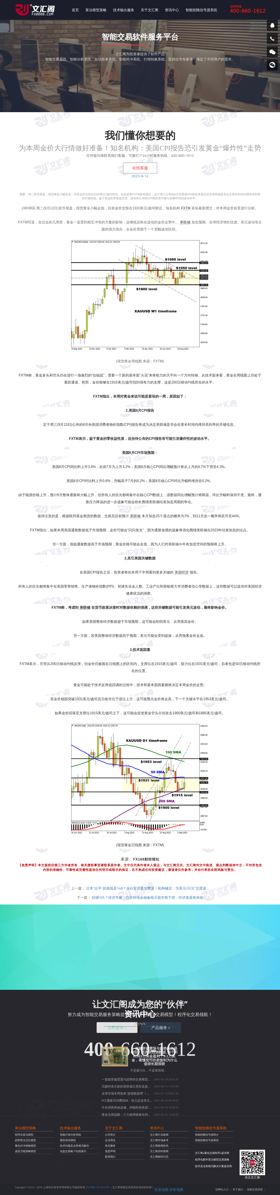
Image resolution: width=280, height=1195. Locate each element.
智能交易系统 (255, 1189)
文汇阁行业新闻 (159, 1135)
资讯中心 (172, 10)
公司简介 (110, 1135)
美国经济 (182, 572)
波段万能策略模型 (25, 1151)
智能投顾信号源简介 (207, 1135)
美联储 (185, 222)
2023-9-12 (140, 176)
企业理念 (110, 1140)
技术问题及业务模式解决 (74, 1146)
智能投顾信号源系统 (201, 10)
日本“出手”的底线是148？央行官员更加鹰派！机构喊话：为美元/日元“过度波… (147, 888)
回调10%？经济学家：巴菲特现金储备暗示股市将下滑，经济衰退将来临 (147, 897)
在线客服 (140, 168)
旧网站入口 (222, 1189)
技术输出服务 (123, 10)
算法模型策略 (96, 10)
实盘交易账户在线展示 (73, 1151)
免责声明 (110, 1151)
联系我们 (110, 1157)
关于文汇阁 (149, 10)
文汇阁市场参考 (159, 1140)
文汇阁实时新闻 (159, 1151)
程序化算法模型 (24, 1135)
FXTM (186, 208)
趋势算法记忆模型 (25, 1140)
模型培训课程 (68, 1140)
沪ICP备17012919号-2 (99, 1187)
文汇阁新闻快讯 (159, 1146)
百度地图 (161, 1189)
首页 (75, 10)
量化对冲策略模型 (25, 1146)
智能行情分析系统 (70, 1135)
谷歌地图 (176, 1189)
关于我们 (238, 1189)
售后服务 (110, 1146)
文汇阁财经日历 (159, 1157)
